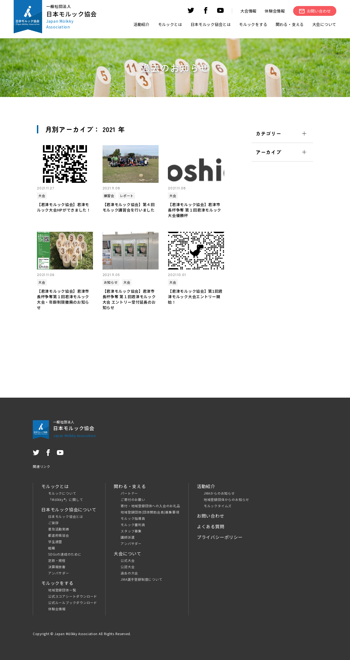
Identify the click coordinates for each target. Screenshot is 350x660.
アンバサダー (58, 573)
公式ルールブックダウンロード (72, 602)
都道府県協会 (58, 535)
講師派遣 (128, 537)
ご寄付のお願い (133, 499)
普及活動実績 (58, 529)
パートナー (129, 493)
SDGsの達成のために (64, 554)
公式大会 (128, 560)
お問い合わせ (210, 515)
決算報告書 (57, 566)
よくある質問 (210, 526)
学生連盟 (55, 541)
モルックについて (62, 493)
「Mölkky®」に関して (65, 499)
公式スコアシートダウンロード (72, 596)
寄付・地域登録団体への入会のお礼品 (150, 505)
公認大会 (128, 566)
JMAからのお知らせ (219, 493)
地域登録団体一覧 (62, 590)
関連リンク (41, 466)
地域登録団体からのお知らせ (226, 499)
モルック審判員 (133, 524)
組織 (51, 547)
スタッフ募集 (131, 531)
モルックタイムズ (218, 505)
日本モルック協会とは (65, 516)
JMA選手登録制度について (141, 579)
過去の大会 (129, 573)
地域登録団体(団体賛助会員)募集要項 (150, 512)
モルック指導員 (133, 518)
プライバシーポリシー (220, 537)
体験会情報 (275, 11)
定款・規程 (57, 560)
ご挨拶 (53, 522)
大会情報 (248, 11)
